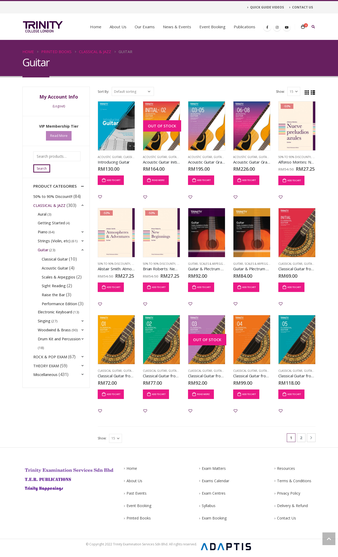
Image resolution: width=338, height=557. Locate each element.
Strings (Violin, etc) (54, 243)
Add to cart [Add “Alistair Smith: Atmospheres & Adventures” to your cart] (113, 287)
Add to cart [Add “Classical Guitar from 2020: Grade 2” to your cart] (159, 394)
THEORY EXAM (46, 382)
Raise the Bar (54, 298)
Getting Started (51, 225)
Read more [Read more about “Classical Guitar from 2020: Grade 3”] (203, 394)
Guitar (173, 157)
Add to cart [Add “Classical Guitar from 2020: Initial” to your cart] (294, 287)
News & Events (177, 26)
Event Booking (212, 26)
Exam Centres (214, 494)
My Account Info (58, 97)
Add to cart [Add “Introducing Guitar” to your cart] (113, 180)
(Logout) (59, 106)
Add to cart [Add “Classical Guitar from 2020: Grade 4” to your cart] (249, 394)
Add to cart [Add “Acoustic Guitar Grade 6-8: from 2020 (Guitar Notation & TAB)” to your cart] (249, 180)
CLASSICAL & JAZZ (49, 206)
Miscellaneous (45, 391)
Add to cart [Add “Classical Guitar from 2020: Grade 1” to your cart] (113, 394)
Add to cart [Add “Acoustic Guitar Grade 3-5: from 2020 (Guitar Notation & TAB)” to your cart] (204, 180)
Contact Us (286, 520)
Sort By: (103, 91)
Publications (244, 26)
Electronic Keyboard (55, 326)
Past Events (136, 494)
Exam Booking (214, 520)
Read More (59, 135)
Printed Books (138, 520)
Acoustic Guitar (110, 157)
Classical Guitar (290, 264)
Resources (286, 468)
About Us (118, 26)
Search (42, 168)
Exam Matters (214, 468)
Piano (43, 234)
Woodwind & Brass (54, 345)
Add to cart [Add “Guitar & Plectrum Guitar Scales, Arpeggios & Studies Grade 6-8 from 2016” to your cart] (204, 287)
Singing (44, 335)
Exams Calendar (215, 481)
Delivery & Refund (292, 507)
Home (95, 26)
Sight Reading (55, 289)
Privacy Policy (288, 494)
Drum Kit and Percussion (59, 354)
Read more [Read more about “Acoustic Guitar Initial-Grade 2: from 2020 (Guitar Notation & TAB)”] (158, 180)
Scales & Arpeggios (213, 264)
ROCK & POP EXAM (50, 372)
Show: (280, 91)
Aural (42, 215)
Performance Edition (60, 308)
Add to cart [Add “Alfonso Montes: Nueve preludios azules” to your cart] (294, 180)
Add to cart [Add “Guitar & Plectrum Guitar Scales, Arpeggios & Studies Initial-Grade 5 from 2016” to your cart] (249, 287)
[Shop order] (133, 91)
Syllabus (208, 507)
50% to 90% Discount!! (294, 157)
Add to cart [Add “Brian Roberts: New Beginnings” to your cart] (159, 287)
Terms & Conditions (294, 481)
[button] (100, 196)
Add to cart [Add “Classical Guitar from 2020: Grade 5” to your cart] (294, 394)
